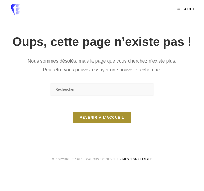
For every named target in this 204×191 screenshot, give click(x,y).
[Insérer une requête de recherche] (102, 89)
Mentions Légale (137, 159)
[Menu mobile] (185, 9)
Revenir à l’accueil (102, 117)
